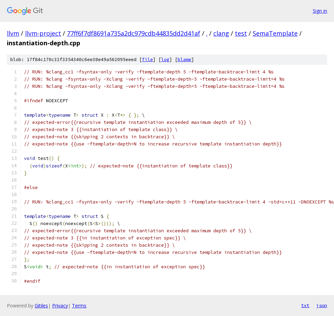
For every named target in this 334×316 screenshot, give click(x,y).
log (165, 59)
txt (305, 305)
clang (221, 33)
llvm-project (43, 33)
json (321, 305)
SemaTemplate (275, 33)
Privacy (60, 305)
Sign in (320, 11)
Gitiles (41, 305)
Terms (79, 305)
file (147, 59)
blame (184, 59)
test (241, 33)
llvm (13, 33)
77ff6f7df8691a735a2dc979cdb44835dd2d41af (133, 33)
